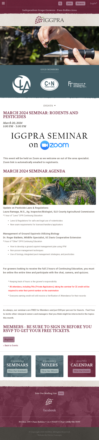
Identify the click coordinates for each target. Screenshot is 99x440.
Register (8, 339)
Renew (80, 3)
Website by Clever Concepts (50, 435)
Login (93, 3)
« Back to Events (10, 345)
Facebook (49, 410)
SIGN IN (58, 326)
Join (69, 3)
